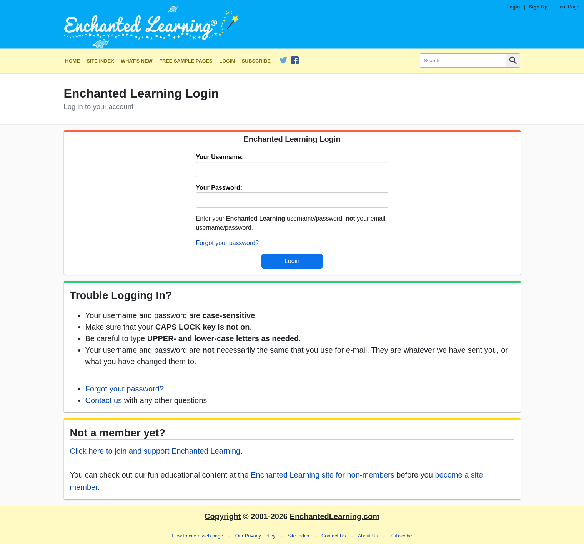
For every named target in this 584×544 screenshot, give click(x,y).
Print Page (567, 7)
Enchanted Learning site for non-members (322, 475)
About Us (368, 536)
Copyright (223, 516)
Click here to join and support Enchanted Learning (155, 451)
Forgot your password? (227, 243)
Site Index (100, 61)
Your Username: (219, 157)
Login (513, 7)
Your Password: (219, 187)
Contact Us (333, 536)
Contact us (103, 400)
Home (72, 61)
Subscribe (256, 61)
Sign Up (538, 7)
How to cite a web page (197, 536)
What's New (136, 61)
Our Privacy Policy (255, 536)
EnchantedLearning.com (334, 516)
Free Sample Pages (185, 61)
